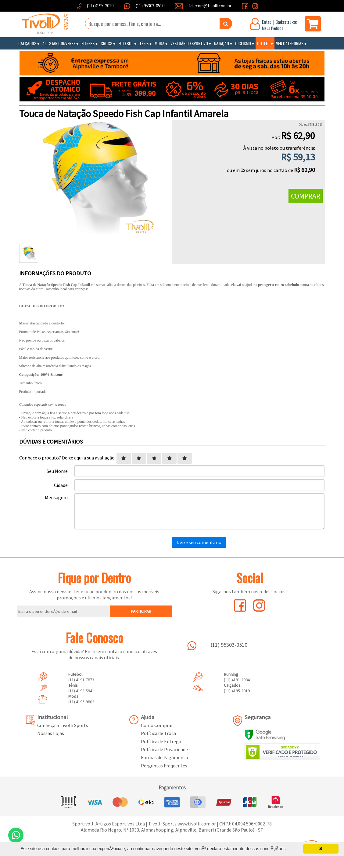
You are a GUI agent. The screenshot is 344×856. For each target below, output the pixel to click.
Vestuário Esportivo (189, 43)
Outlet (263, 43)
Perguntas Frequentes (164, 766)
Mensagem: (57, 497)
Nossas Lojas (50, 733)
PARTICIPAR (141, 611)
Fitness (88, 43)
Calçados (27, 43)
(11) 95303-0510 (149, 6)
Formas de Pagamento (164, 757)
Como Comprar (157, 725)
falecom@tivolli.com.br (209, 6)
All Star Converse (58, 43)
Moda (159, 43)
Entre (266, 21)
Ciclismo (243, 43)
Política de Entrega (161, 741)
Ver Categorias (289, 43)
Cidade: (61, 485)
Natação (221, 43)
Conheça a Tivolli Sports (62, 725)
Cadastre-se (286, 21)
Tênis (144, 43)
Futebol (125, 43)
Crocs (106, 43)
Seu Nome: (58, 471)
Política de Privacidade (164, 749)
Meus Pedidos (272, 28)
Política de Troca (158, 733)
